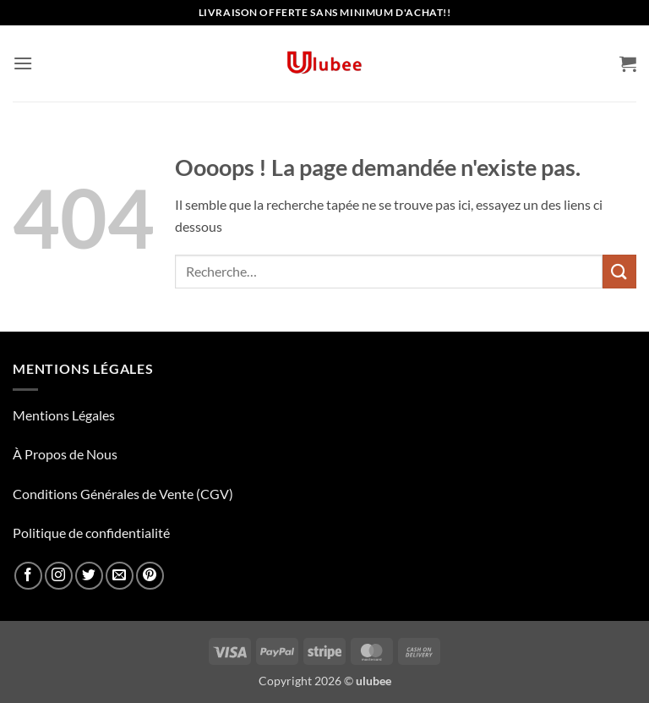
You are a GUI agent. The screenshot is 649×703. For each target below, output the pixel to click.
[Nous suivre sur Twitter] (89, 576)
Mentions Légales (64, 415)
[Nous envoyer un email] (120, 576)
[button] (23, 63)
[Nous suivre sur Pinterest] (150, 576)
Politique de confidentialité (91, 533)
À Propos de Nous (65, 454)
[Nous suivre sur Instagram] (59, 576)
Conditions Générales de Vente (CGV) (123, 494)
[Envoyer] (619, 271)
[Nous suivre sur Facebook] (28, 576)
